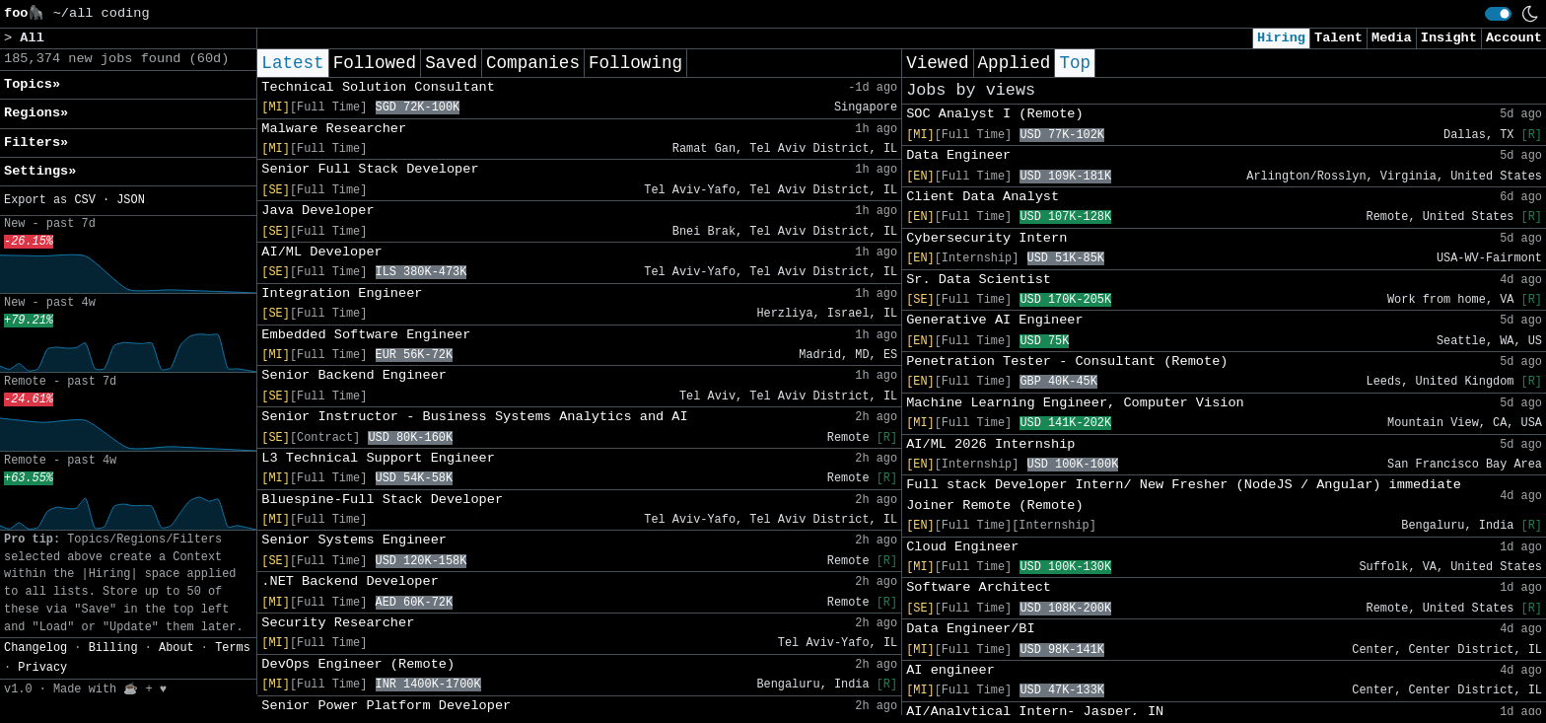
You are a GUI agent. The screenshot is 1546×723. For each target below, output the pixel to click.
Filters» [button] (36, 142)
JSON (130, 200)
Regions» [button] (36, 113)
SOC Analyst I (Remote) (994, 114)
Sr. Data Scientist (978, 279)
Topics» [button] (32, 84)
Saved (451, 63)
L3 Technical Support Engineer (378, 458)
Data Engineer (958, 155)
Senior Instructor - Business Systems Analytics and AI (474, 416)
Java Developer (317, 210)
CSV (84, 200)
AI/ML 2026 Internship (990, 444)
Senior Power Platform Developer (386, 705)
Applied (1014, 63)
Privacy (42, 668)
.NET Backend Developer (349, 581)
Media (1391, 38)
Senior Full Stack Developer (369, 169)
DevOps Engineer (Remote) (358, 664)
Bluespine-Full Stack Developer (382, 499)
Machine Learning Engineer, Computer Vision (1075, 403)
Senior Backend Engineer (354, 375)
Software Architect (978, 587)
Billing (113, 648)
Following (635, 63)
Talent (1338, 38)
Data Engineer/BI (970, 628)
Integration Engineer (341, 293)
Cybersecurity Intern (986, 238)
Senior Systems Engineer (354, 540)
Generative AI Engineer (994, 320)
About (176, 648)
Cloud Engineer (962, 547)
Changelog (35, 648)
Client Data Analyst (982, 196)
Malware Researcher (333, 128)
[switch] (1498, 14)
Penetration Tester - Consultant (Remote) (1067, 361)
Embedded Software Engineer (365, 334)
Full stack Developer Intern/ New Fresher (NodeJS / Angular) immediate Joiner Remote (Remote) (1183, 494)
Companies (533, 63)
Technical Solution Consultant (378, 87)
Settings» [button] (40, 171)
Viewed (937, 63)
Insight (1449, 38)
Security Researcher (337, 622)
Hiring (1281, 38)
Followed (374, 63)
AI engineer (950, 670)
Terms (232, 648)
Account (1514, 38)
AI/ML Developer (321, 252)
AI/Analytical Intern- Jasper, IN (1034, 711)
